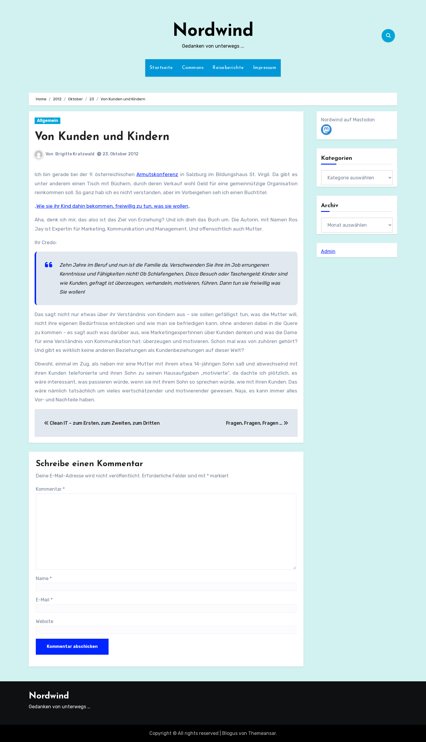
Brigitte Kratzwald (74, 154)
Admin (328, 251)
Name (44, 578)
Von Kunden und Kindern (102, 137)
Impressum (265, 67)
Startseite (161, 67)
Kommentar (50, 489)
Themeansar (262, 733)
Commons (193, 67)
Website (44, 621)
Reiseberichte (228, 67)
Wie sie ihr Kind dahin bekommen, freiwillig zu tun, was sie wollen (112, 206)
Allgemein (47, 120)
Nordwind (213, 31)
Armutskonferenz (157, 174)
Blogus (230, 733)
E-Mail (44, 600)
